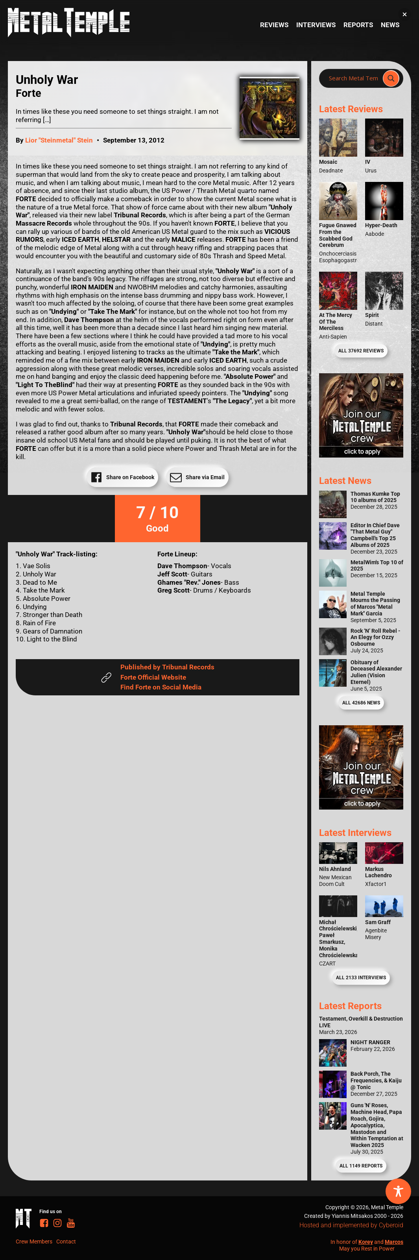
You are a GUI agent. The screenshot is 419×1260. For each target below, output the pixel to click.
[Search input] (353, 78)
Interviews (316, 25)
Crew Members (34, 1241)
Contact (66, 1241)
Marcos (394, 1242)
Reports (358, 25)
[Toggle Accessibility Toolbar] (398, 1191)
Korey (365, 1242)
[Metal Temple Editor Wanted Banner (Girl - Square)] (361, 455)
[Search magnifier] (391, 78)
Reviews (274, 25)
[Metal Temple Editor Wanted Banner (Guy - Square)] (361, 807)
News (390, 25)
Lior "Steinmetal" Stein (59, 140)
